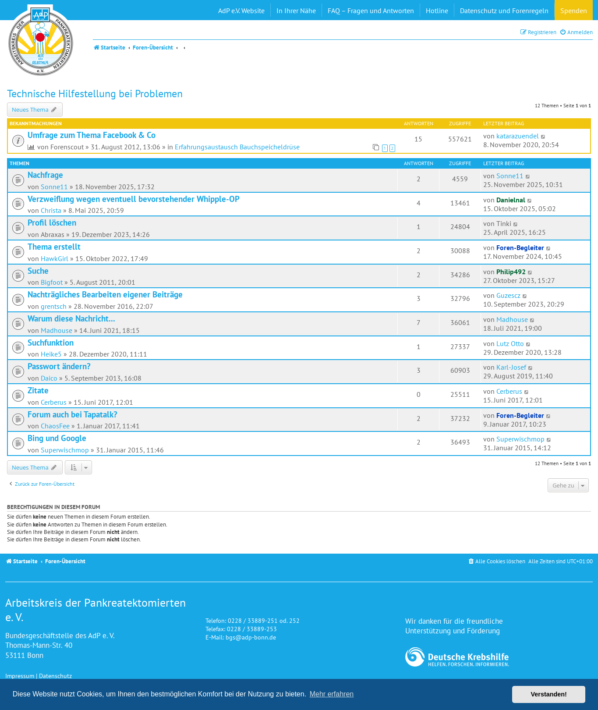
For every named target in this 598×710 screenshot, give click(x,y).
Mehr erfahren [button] (332, 694)
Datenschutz (55, 675)
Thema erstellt (54, 246)
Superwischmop (65, 449)
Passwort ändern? (59, 366)
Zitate (38, 390)
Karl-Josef (511, 367)
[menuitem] (576, 32)
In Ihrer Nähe (296, 10)
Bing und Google (57, 438)
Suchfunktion (51, 342)
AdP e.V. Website (241, 10)
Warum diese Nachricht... (71, 318)
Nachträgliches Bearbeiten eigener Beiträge (105, 294)
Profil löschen (52, 222)
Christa (51, 210)
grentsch (54, 306)
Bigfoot (52, 282)
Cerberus (54, 402)
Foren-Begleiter (520, 247)
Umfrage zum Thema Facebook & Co (92, 135)
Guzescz (508, 295)
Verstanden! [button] (549, 694)
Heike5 (51, 354)
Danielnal (510, 199)
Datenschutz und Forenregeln (504, 10)
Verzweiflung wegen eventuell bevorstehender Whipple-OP (134, 199)
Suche (38, 270)
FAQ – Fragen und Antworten (371, 10)
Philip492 (511, 271)
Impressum (19, 675)
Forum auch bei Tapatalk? (72, 414)
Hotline (437, 10)
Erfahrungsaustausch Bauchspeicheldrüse (237, 146)
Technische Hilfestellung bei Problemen (95, 93)
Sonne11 (54, 186)
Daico (49, 378)
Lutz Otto (510, 343)
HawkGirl (54, 258)
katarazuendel (517, 135)
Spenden (573, 10)
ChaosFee (55, 425)
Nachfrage (45, 175)
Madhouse (56, 330)
